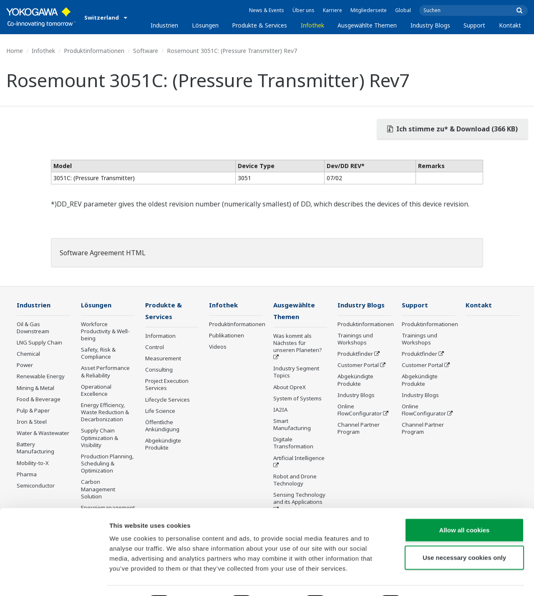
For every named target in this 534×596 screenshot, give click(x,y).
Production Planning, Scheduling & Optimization (107, 464)
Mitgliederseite (368, 10)
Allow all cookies (464, 507)
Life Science (160, 411)
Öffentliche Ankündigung (162, 426)
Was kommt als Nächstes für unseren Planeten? (297, 344)
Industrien (164, 25)
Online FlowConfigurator (360, 410)
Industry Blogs (430, 25)
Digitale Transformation (293, 443)
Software (145, 51)
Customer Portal (358, 365)
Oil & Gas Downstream (33, 328)
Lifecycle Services (167, 400)
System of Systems (297, 399)
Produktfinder (355, 354)
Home (14, 51)
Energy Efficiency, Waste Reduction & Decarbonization (105, 412)
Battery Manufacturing (35, 448)
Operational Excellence (96, 390)
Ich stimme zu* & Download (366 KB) (452, 128)
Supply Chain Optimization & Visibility (99, 438)
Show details (437, 579)
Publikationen (226, 335)
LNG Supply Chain (39, 343)
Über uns (303, 10)
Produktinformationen (94, 51)
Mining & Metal (35, 388)
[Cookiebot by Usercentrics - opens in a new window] (54, 579)
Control (154, 348)
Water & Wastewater (43, 433)
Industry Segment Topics (296, 372)
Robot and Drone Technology (295, 480)
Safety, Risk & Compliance (98, 353)
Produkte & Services (259, 25)
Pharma (27, 474)
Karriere (332, 10)
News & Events (266, 10)
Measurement (163, 359)
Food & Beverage (38, 399)
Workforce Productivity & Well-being (105, 331)
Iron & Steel (32, 422)
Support (474, 25)
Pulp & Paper (33, 411)
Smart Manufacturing (292, 425)
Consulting (159, 370)
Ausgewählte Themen (367, 25)
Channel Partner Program (359, 428)
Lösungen (205, 25)
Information (160, 336)
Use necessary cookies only (464, 534)
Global (403, 10)
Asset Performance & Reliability (105, 372)
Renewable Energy (41, 376)
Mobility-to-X (33, 463)
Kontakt (510, 25)
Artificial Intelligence (299, 459)
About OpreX (289, 387)
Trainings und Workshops (355, 339)
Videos (218, 347)
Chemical (28, 354)
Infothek (312, 25)
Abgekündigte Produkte (163, 445)
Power (25, 365)
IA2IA (280, 410)
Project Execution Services (167, 385)
